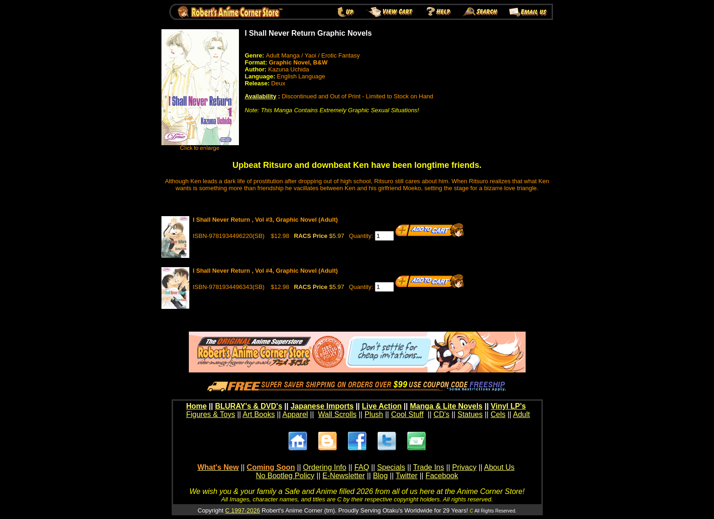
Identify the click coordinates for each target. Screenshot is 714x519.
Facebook (441, 476)
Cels (497, 414)
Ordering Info (324, 467)
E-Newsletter (343, 476)
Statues (469, 414)
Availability (261, 96)
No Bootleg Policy (285, 476)
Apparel (295, 414)
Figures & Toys (210, 414)
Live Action (382, 406)
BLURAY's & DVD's (248, 406)
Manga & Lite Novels (446, 406)
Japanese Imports (322, 406)
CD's (442, 414)
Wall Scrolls (337, 414)
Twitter (407, 476)
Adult (521, 414)
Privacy (464, 467)
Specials (391, 467)
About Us (499, 467)
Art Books (259, 414)
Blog (380, 476)
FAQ (361, 467)
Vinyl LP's (508, 406)
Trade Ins (428, 467)
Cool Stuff (407, 414)
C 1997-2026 (242, 510)
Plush (374, 414)
